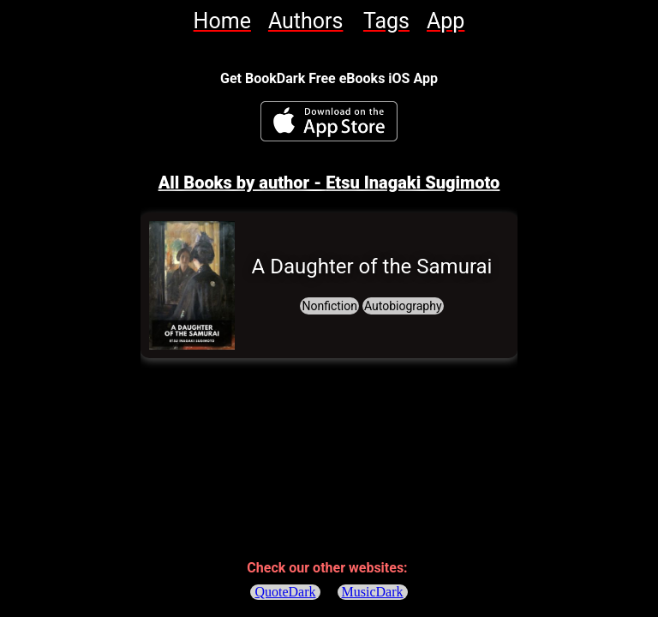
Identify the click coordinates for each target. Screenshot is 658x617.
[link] (222, 21)
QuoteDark (284, 591)
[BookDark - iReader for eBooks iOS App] (329, 121)
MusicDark (373, 591)
